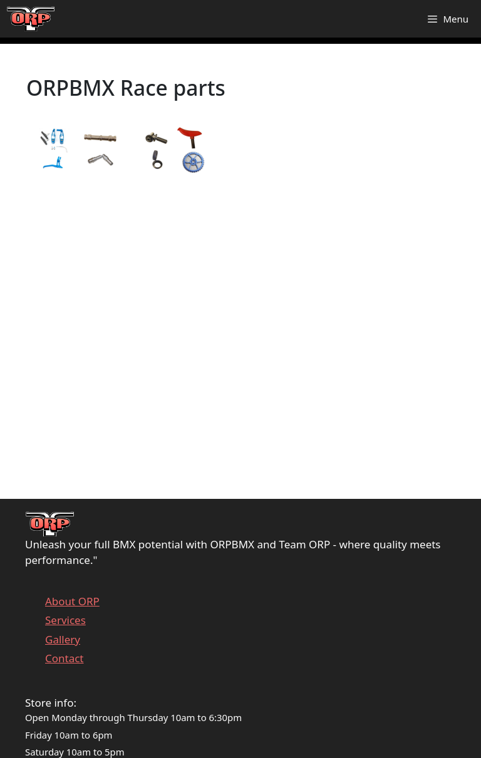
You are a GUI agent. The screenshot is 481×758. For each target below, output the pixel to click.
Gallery (62, 639)
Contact (64, 658)
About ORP (72, 601)
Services (65, 620)
